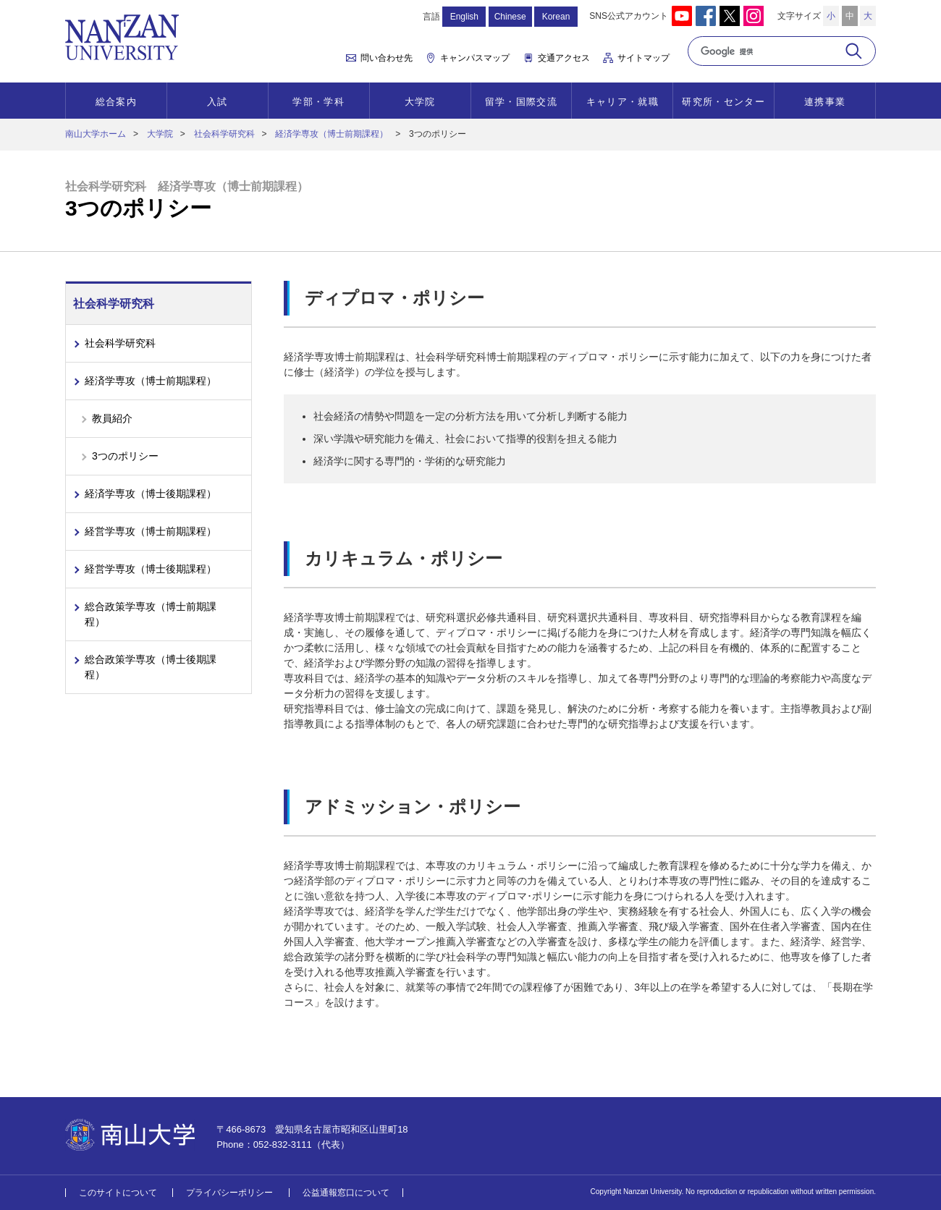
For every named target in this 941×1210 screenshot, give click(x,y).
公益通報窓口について (346, 1193)
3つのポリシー (125, 456)
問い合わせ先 (386, 58)
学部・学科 (318, 101)
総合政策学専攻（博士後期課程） (150, 666)
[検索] (765, 51)
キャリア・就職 (622, 101)
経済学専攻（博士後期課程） (150, 493)
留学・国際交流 (521, 101)
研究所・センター (723, 101)
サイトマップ (643, 58)
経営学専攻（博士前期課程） (150, 531)
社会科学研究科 (224, 134)
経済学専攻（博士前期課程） (331, 134)
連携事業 (824, 101)
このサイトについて (118, 1193)
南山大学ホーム (95, 134)
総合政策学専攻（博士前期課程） (150, 614)
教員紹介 (112, 418)
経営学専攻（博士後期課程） (150, 569)
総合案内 (116, 101)
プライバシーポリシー (229, 1193)
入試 (217, 101)
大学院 (420, 101)
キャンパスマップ (475, 58)
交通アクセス (564, 58)
